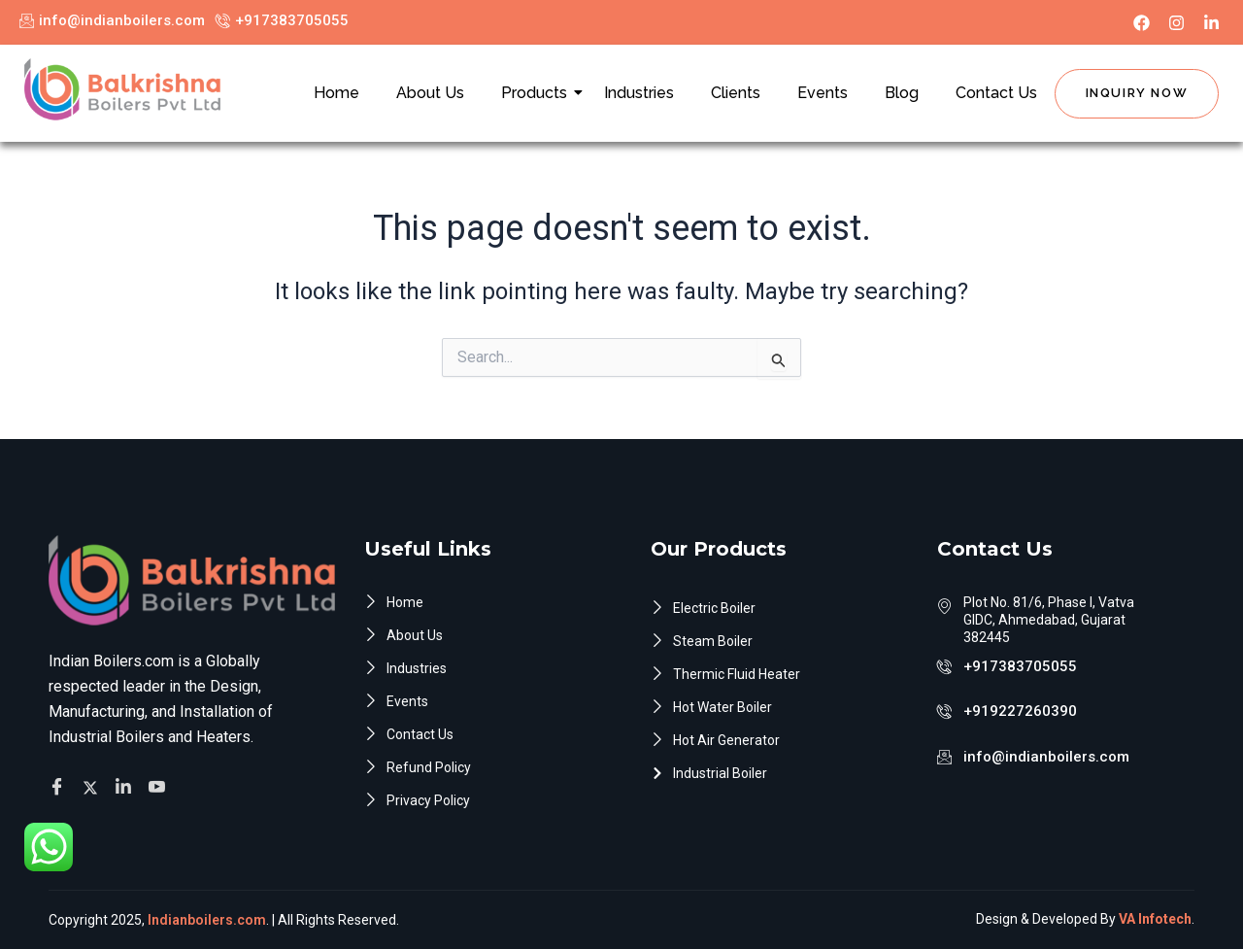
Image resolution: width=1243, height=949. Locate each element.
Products (538, 93)
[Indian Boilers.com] (122, 89)
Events (822, 93)
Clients (735, 93)
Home (336, 93)
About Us (430, 93)
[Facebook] (60, 787)
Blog (902, 93)
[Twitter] (93, 786)
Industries (639, 93)
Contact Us (996, 93)
